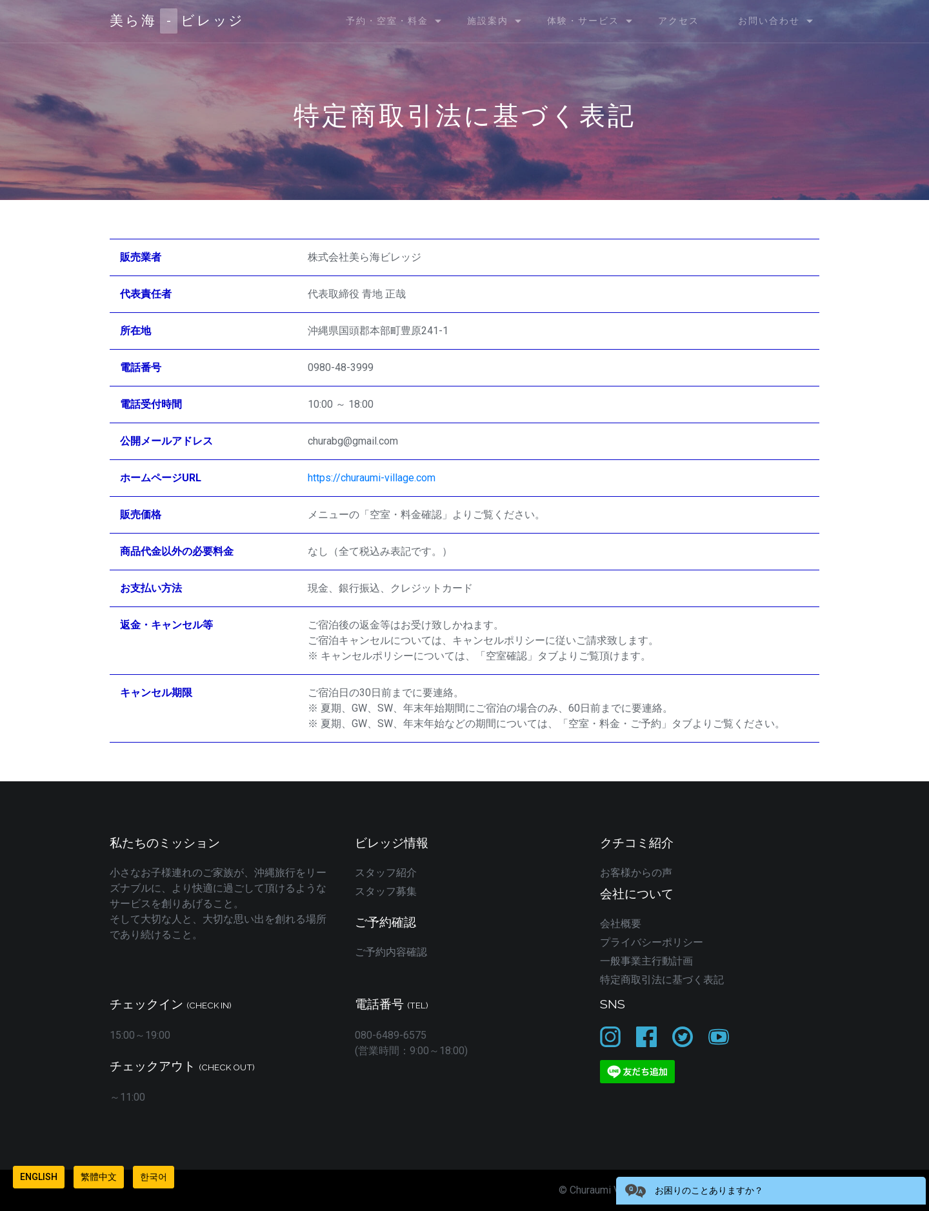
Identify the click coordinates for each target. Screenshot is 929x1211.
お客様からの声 (636, 872)
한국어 (153, 1177)
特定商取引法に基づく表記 (662, 980)
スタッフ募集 (386, 891)
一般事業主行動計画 (646, 961)
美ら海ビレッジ (177, 21)
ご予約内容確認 (391, 952)
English (38, 1177)
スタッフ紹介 (386, 872)
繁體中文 (99, 1177)
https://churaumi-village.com (371, 478)
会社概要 (620, 923)
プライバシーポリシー (651, 942)
